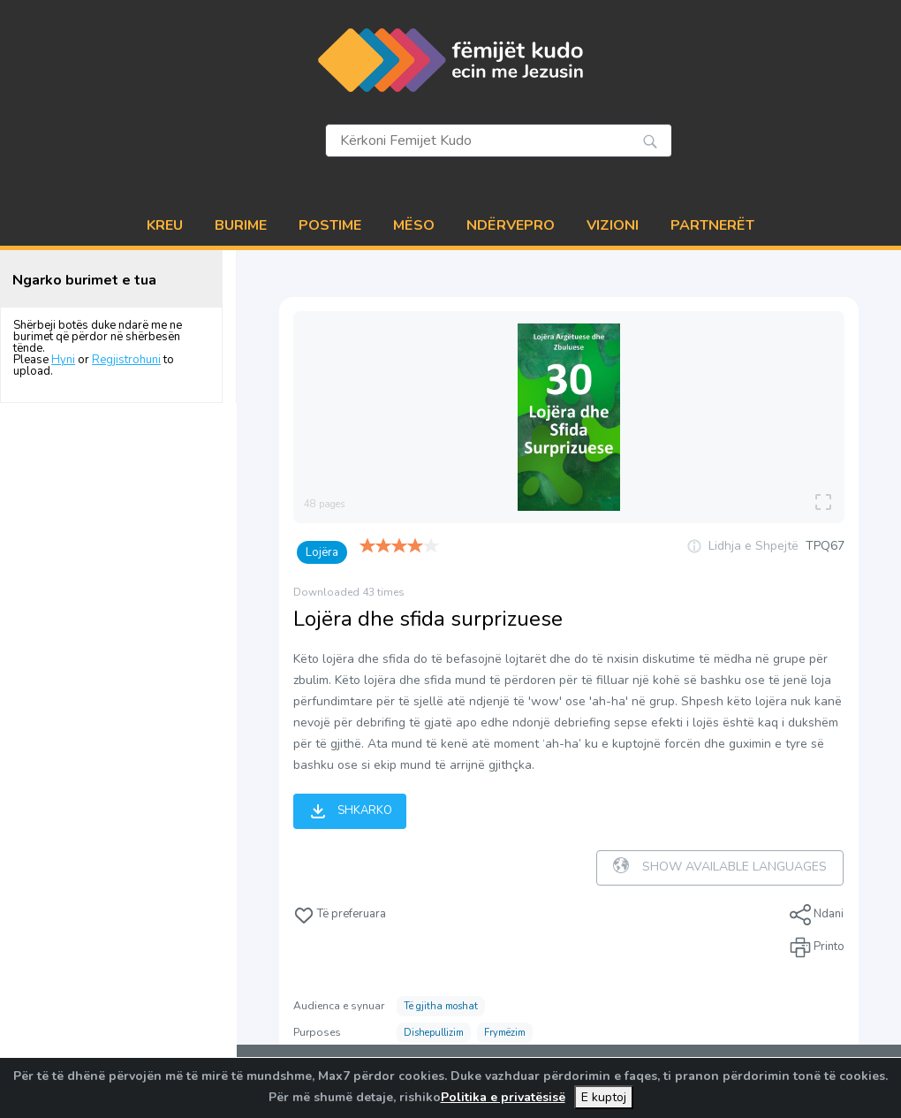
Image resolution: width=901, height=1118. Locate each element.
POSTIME (330, 225)
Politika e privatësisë (503, 1097)
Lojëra (322, 552)
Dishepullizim (434, 1032)
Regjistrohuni (126, 360)
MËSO (414, 225)
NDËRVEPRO (510, 225)
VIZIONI (613, 225)
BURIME (241, 225)
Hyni (63, 360)
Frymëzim (505, 1032)
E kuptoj (603, 1097)
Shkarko (349, 811)
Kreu (165, 225)
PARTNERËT (712, 225)
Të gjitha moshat (441, 1006)
